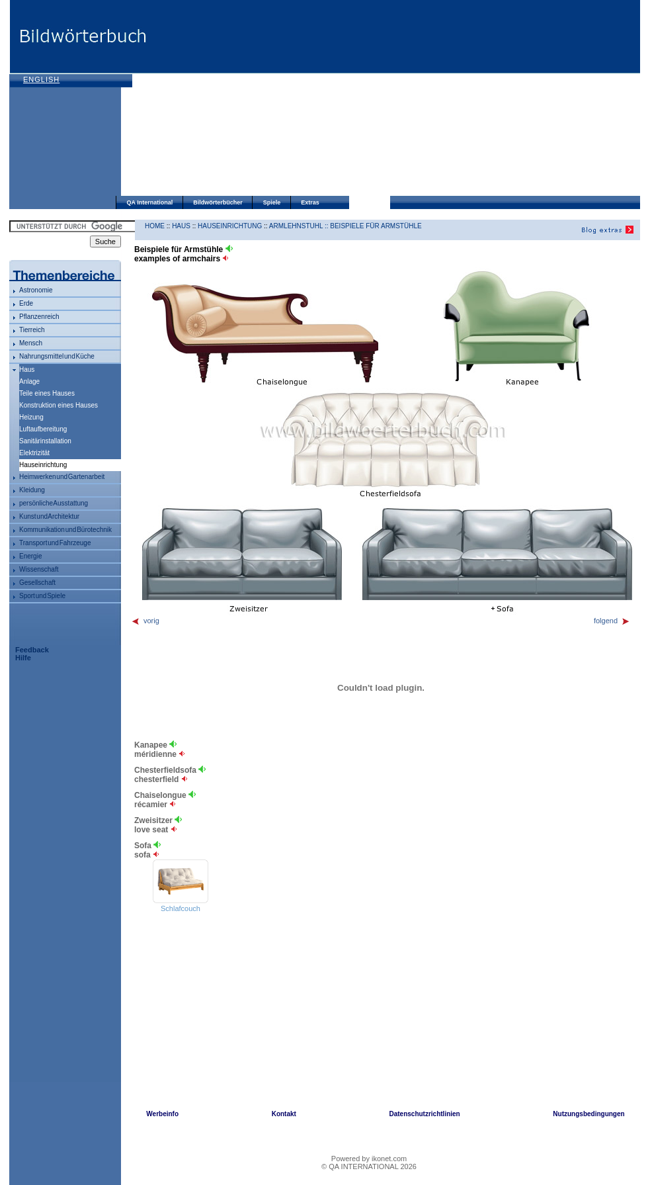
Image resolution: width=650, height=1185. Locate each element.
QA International (150, 202)
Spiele (272, 202)
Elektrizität (34, 453)
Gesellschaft (37, 582)
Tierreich (32, 329)
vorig (145, 621)
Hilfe (23, 658)
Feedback (32, 650)
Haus (26, 369)
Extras (310, 202)
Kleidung (32, 490)
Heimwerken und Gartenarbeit (61, 476)
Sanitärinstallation (45, 441)
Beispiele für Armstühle (375, 226)
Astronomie (36, 290)
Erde (26, 303)
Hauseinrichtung (230, 226)
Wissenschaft (38, 569)
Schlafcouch (180, 908)
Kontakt (284, 1114)
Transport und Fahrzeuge (55, 543)
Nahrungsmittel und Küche (57, 356)
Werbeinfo (162, 1114)
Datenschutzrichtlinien (424, 1114)
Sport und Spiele (42, 595)
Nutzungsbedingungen (588, 1114)
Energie (30, 556)
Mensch (30, 343)
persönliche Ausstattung (53, 503)
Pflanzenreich (39, 316)
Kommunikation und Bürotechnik (65, 529)
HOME (155, 226)
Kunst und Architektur (49, 516)
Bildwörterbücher (218, 202)
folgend (612, 621)
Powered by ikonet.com (369, 1159)
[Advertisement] (281, 99)
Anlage (29, 381)
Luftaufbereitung (43, 429)
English (41, 79)
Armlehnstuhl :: (299, 226)
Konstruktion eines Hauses (58, 405)
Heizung (31, 417)
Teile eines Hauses (47, 393)
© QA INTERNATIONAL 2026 (369, 1166)
